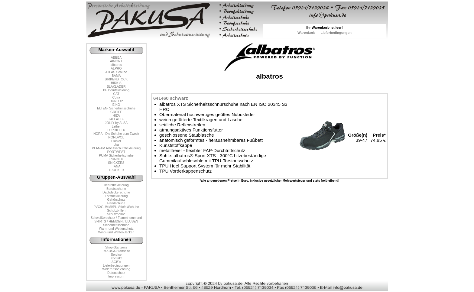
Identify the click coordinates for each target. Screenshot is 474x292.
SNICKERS (116, 162)
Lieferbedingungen (336, 32)
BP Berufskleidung (116, 90)
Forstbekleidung (116, 196)
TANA (116, 166)
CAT (116, 94)
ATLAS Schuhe (116, 72)
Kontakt (116, 258)
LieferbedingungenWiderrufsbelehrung (116, 267)
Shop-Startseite (116, 247)
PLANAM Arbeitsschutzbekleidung (116, 148)
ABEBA (116, 57)
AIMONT (116, 61)
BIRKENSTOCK (116, 79)
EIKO (116, 104)
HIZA (116, 115)
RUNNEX (116, 159)
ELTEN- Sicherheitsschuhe (116, 108)
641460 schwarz (170, 98)
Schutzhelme (116, 214)
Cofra (116, 97)
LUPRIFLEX (116, 130)
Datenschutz (116, 272)
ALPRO (116, 68)
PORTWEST (116, 152)
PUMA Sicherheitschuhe (116, 155)
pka (116, 144)
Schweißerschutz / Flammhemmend (116, 217)
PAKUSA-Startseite (116, 251)
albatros (116, 65)
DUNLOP (116, 101)
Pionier (116, 141)
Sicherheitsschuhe (116, 225)
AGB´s (116, 262)
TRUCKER (116, 170)
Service (116, 254)
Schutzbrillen (116, 210)
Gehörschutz (116, 199)
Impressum (116, 276)
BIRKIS (116, 83)
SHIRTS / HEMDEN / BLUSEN (116, 221)
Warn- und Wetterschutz (116, 228)
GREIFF (116, 112)
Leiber (116, 126)
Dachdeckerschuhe (116, 192)
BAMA (116, 75)
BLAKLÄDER (116, 86)
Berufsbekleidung (116, 185)
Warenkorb (306, 32)
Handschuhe (116, 203)
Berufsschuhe (116, 188)
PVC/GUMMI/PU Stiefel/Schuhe (116, 207)
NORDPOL (116, 137)
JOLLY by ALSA (116, 123)
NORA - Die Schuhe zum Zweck (116, 133)
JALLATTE (116, 119)
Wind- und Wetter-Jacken (116, 232)
